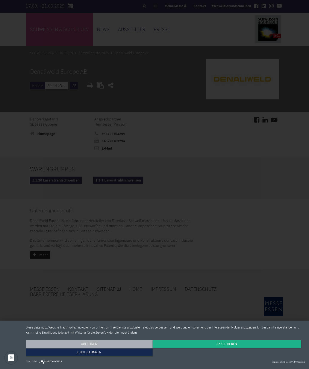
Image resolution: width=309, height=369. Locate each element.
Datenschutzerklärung (294, 362)
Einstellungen (262, 353)
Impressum (277, 362)
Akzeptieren (165, 353)
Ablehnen (67, 353)
